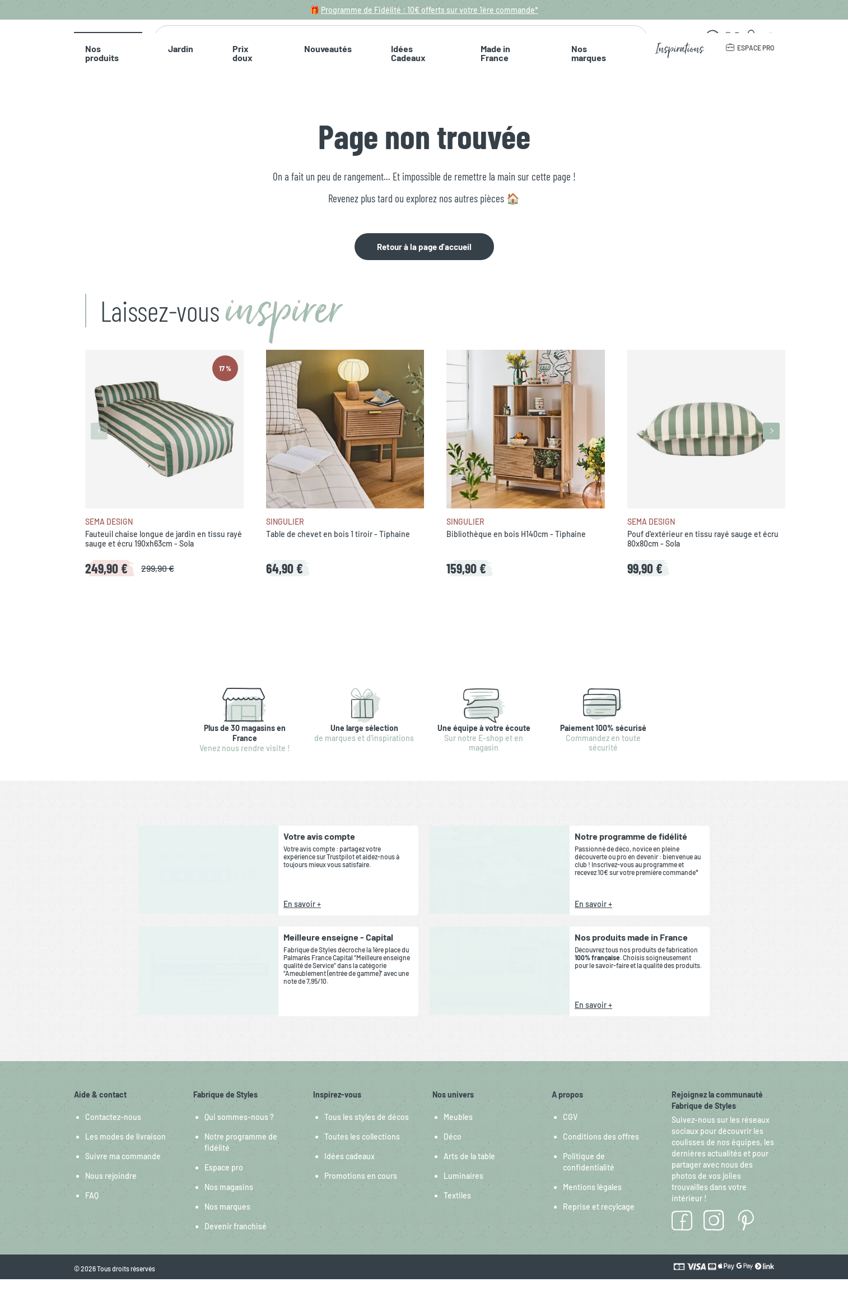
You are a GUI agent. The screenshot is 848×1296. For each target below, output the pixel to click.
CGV (570, 1133)
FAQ (92, 1212)
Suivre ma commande (123, 1173)
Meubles (458, 1133)
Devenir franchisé (235, 1243)
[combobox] (396, 47)
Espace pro (223, 1184)
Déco (453, 1153)
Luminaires (463, 1192)
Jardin (154, 78)
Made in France (407, 78)
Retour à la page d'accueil (424, 263)
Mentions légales (592, 1204)
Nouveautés (262, 78)
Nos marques (480, 78)
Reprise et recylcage (599, 1223)
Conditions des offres (601, 1153)
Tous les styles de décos (366, 1133)
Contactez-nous (113, 1133)
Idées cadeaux (349, 1173)
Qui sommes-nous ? (239, 1133)
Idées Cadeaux (332, 78)
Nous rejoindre (111, 1192)
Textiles (457, 1212)
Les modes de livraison (125, 1153)
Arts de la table (469, 1173)
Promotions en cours (360, 1192)
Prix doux (203, 78)
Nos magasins (228, 1204)
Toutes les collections (362, 1153)
